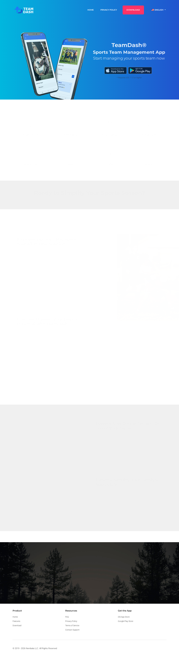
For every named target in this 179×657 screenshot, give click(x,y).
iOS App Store (124, 617)
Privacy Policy (108, 10)
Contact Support (72, 630)
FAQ (67, 617)
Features (16, 621)
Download (17, 625)
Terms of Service (72, 625)
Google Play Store (125, 621)
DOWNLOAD (133, 10)
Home (90, 10)
